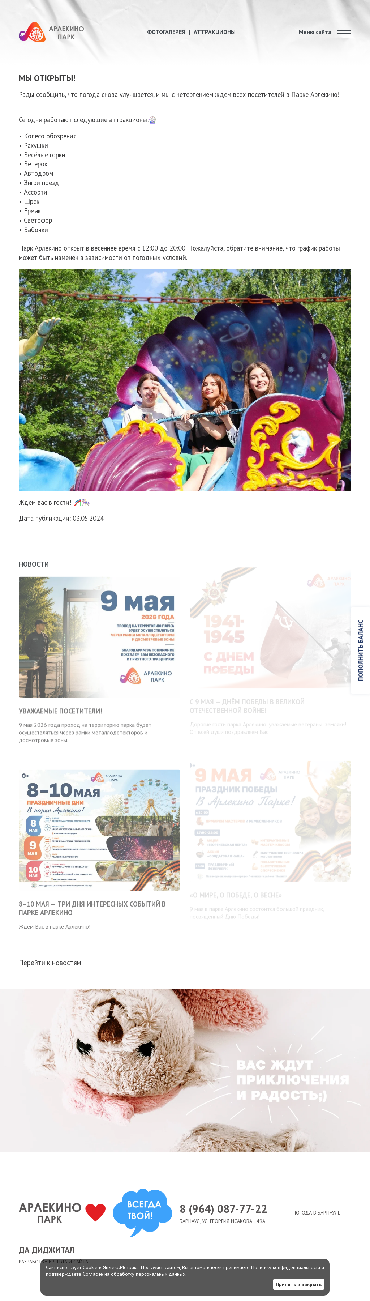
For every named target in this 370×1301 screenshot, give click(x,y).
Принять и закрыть (299, 1284)
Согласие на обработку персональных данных (134, 1274)
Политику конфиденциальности (285, 1267)
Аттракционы (215, 31)
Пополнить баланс (360, 650)
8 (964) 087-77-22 (231, 1209)
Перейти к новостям (50, 963)
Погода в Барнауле (316, 1213)
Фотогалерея (166, 31)
